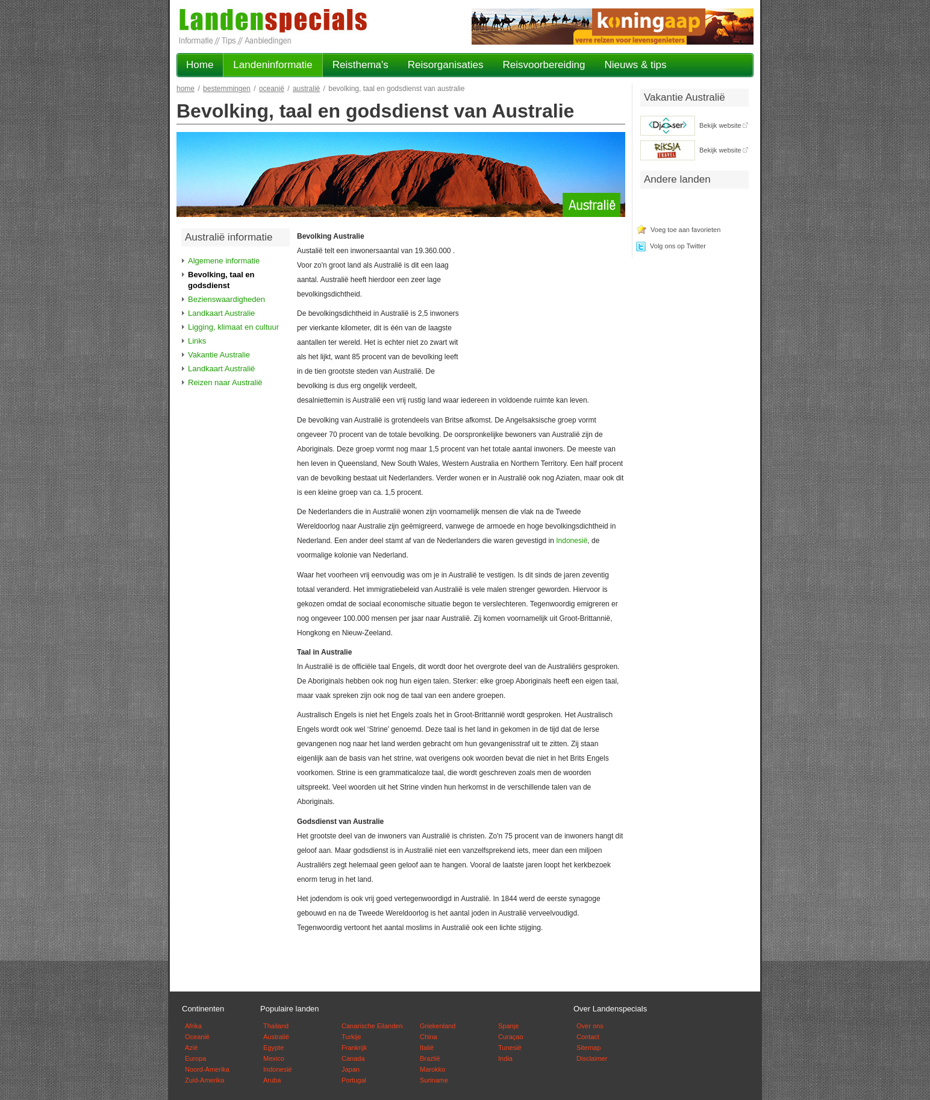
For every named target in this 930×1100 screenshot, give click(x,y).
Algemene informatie (224, 260)
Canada (353, 1058)
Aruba (272, 1080)
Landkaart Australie (221, 313)
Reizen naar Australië (225, 382)
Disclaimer (591, 1058)
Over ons (590, 1025)
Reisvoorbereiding (543, 65)
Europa (195, 1058)
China (428, 1036)
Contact (587, 1036)
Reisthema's (360, 65)
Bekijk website (720, 125)
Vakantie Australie (219, 354)
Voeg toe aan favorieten (685, 229)
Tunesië (510, 1047)
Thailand (276, 1025)
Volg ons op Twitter (678, 246)
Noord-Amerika (207, 1069)
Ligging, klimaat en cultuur (233, 327)
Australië (306, 88)
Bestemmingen (227, 88)
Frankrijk (354, 1047)
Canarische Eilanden (372, 1025)
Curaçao (510, 1036)
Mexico (273, 1058)
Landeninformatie (272, 65)
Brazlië (430, 1058)
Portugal (354, 1080)
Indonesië (571, 540)
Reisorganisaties (446, 65)
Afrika (193, 1025)
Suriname (434, 1080)
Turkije (351, 1036)
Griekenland (437, 1025)
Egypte (273, 1047)
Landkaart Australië (221, 368)
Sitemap (588, 1047)
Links (197, 340)
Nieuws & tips (635, 65)
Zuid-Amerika (204, 1080)
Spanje (508, 1025)
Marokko (432, 1069)
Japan (351, 1069)
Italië (427, 1047)
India (505, 1058)
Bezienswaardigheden (226, 299)
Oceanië (271, 88)
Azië (191, 1047)
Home (199, 65)
